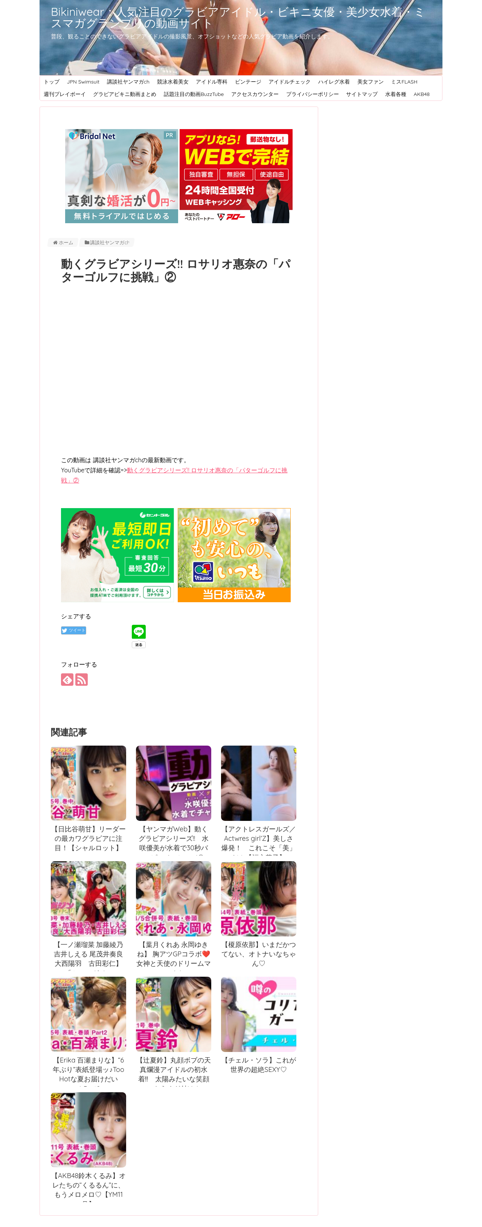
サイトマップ (362, 94)
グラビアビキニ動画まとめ (124, 94)
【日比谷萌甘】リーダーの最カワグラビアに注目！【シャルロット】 (88, 839)
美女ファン (370, 81)
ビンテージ (248, 81)
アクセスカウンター (255, 94)
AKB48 (421, 94)
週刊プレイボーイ (65, 94)
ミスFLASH (404, 81)
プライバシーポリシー (312, 94)
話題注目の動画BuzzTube (194, 94)
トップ (51, 81)
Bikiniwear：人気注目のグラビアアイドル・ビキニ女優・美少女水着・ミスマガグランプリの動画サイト (238, 17)
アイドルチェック (289, 81)
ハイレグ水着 (334, 81)
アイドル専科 (211, 81)
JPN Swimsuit (83, 81)
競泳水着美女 (173, 81)
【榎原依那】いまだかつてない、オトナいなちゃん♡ (258, 954)
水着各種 (395, 94)
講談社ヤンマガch (128, 81)
